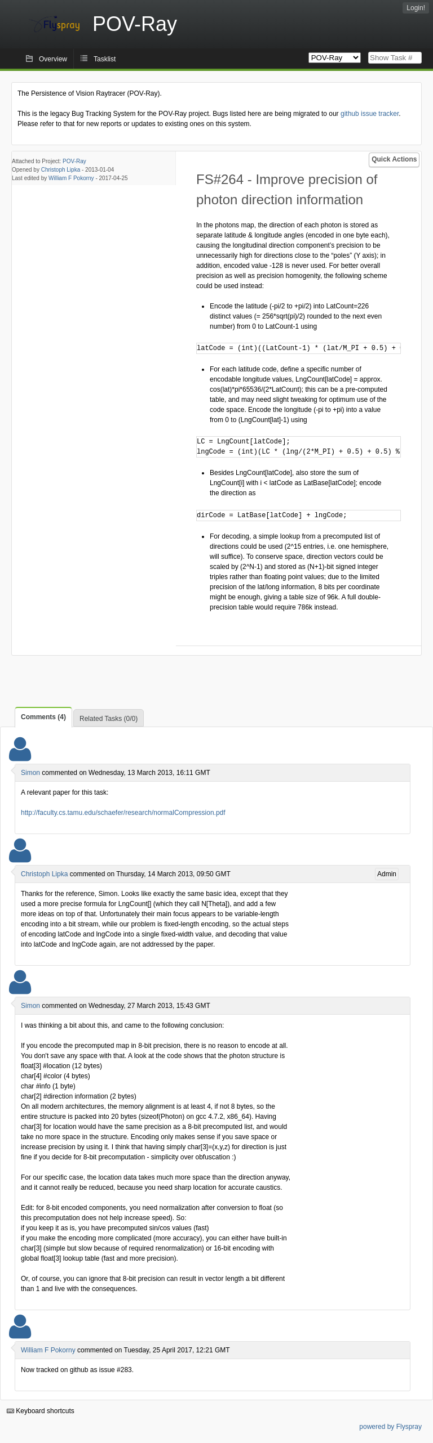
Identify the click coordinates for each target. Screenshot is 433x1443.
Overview (53, 59)
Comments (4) (43, 717)
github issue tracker (370, 114)
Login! (416, 8)
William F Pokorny (71, 178)
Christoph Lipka (60, 170)
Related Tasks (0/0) (108, 719)
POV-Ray (74, 161)
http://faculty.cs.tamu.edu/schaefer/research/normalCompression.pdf (123, 813)
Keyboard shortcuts (40, 1411)
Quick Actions (394, 159)
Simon (30, 773)
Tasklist (105, 59)
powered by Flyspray (390, 1427)
